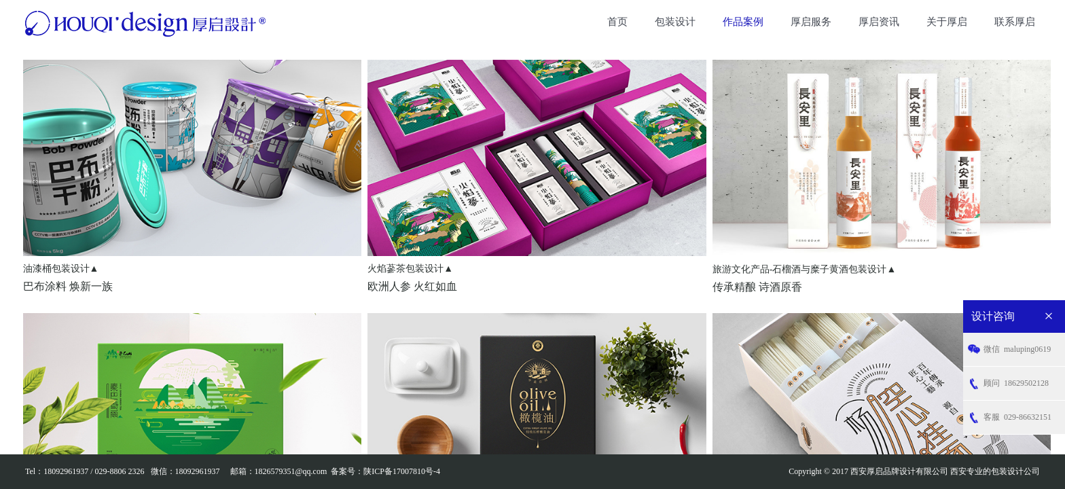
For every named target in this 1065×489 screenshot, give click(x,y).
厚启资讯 (879, 21)
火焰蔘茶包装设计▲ (410, 269)
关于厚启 (946, 21)
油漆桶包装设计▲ (61, 269)
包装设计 (675, 21)
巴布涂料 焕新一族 (68, 286)
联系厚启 (1014, 21)
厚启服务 (811, 21)
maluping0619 (1017, 349)
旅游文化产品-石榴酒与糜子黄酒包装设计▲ (804, 269)
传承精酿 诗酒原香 (757, 287)
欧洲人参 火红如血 (412, 286)
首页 (617, 21)
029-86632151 (1017, 417)
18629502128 (1016, 383)
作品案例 (743, 21)
